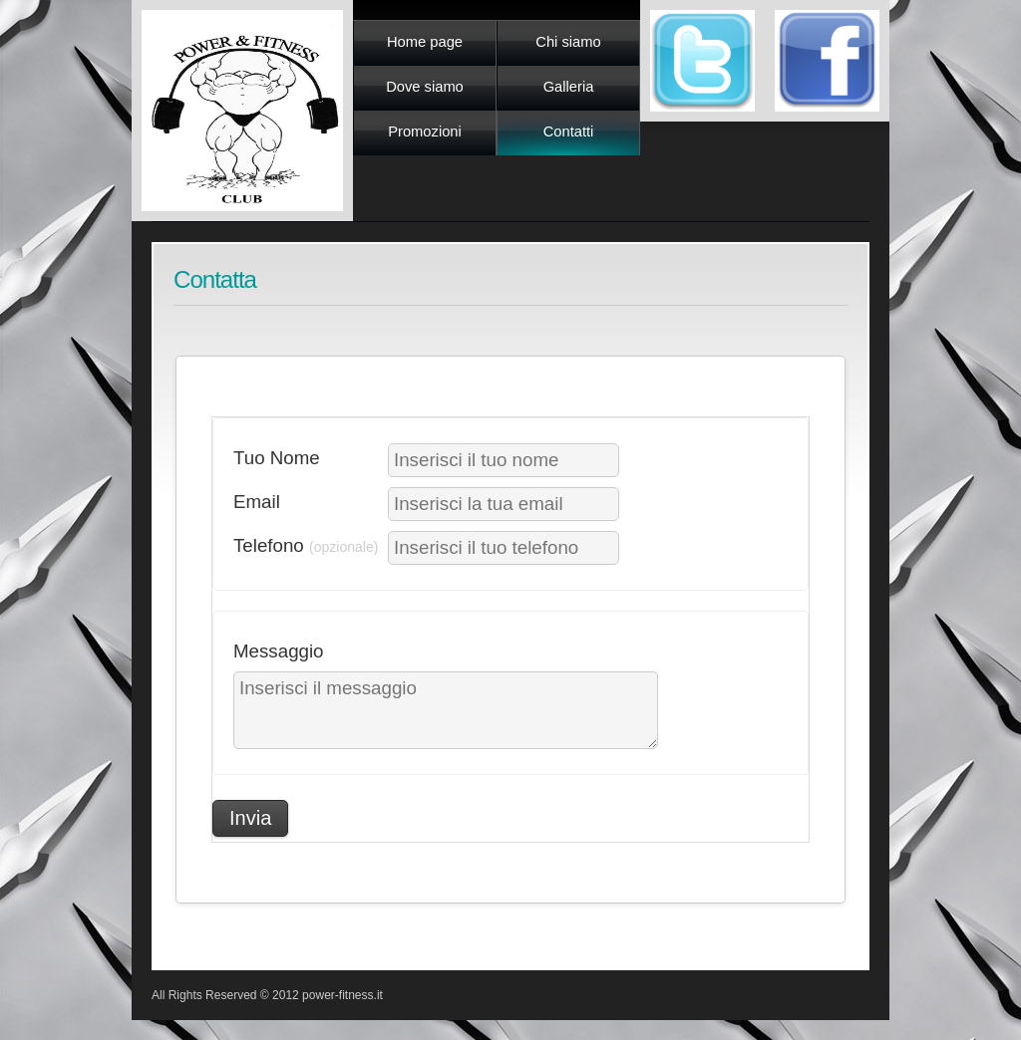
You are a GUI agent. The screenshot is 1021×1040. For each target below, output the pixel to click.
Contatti (568, 131)
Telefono (305, 545)
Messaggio (278, 651)
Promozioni (425, 131)
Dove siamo (425, 87)
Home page (425, 42)
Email (256, 501)
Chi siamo (567, 42)
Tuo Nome (276, 457)
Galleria (568, 87)
